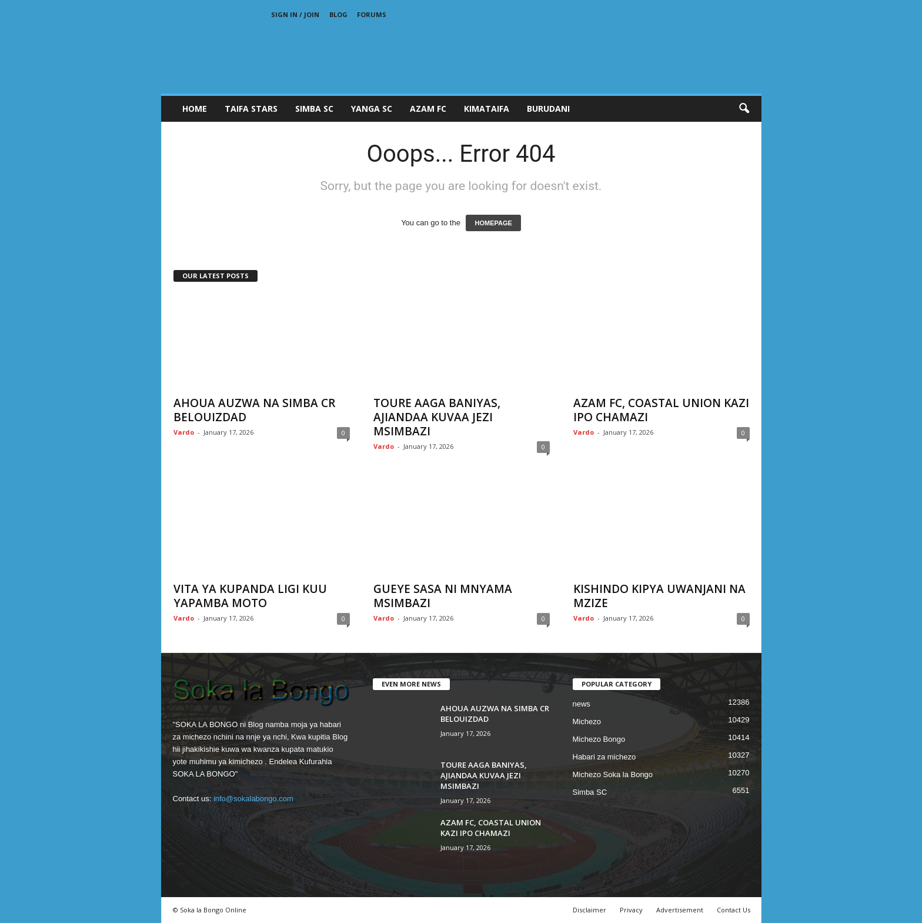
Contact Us (733, 909)
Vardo (183, 432)
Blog (338, 14)
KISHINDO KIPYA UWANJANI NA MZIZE (659, 596)
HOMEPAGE (493, 222)
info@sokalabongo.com (253, 798)
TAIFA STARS (251, 108)
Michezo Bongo (599, 739)
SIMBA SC (314, 108)
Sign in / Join (295, 14)
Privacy (631, 909)
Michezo (587, 721)
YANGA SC (371, 108)
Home (194, 108)
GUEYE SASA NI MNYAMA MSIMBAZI (442, 596)
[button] (744, 109)
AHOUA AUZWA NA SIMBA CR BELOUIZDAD (254, 410)
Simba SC (590, 792)
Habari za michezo (604, 756)
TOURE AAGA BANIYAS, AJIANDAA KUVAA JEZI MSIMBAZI (436, 417)
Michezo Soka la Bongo (613, 774)
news (581, 703)
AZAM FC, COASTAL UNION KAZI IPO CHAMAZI (661, 410)
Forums (371, 14)
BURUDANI (548, 108)
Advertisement (679, 909)
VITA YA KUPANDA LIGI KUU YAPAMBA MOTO (250, 596)
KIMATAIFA (486, 108)
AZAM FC (428, 108)
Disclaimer (589, 909)
